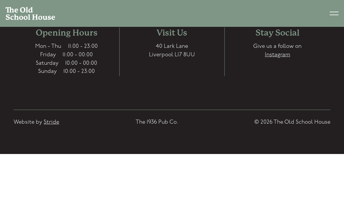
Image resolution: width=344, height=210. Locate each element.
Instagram (277, 55)
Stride (51, 122)
